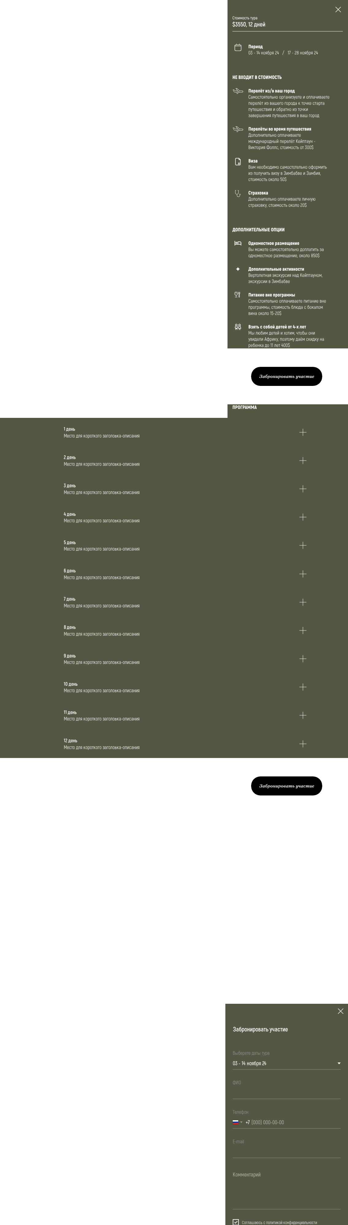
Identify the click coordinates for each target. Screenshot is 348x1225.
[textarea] (287, 1188)
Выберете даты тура (251, 1053)
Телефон (240, 1112)
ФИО (237, 1082)
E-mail (238, 1141)
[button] (286, 376)
